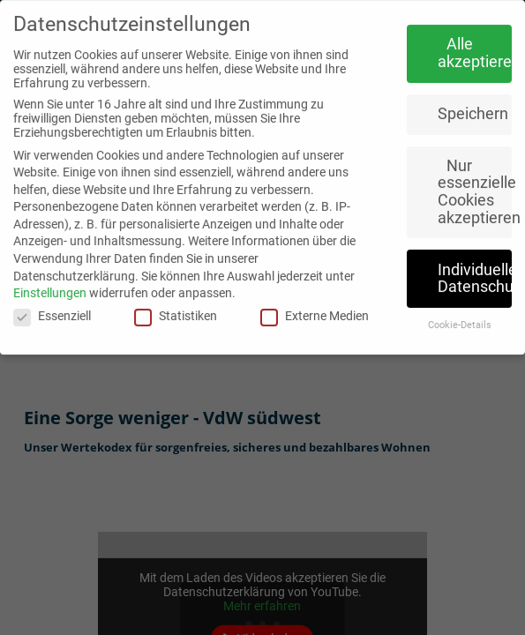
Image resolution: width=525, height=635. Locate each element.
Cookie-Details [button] (459, 316)
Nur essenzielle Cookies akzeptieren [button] (475, 183)
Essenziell (52, 307)
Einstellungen (49, 284)
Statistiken (175, 307)
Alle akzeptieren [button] (475, 44)
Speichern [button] (473, 105)
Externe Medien (314, 307)
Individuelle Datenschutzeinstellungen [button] (475, 270)
